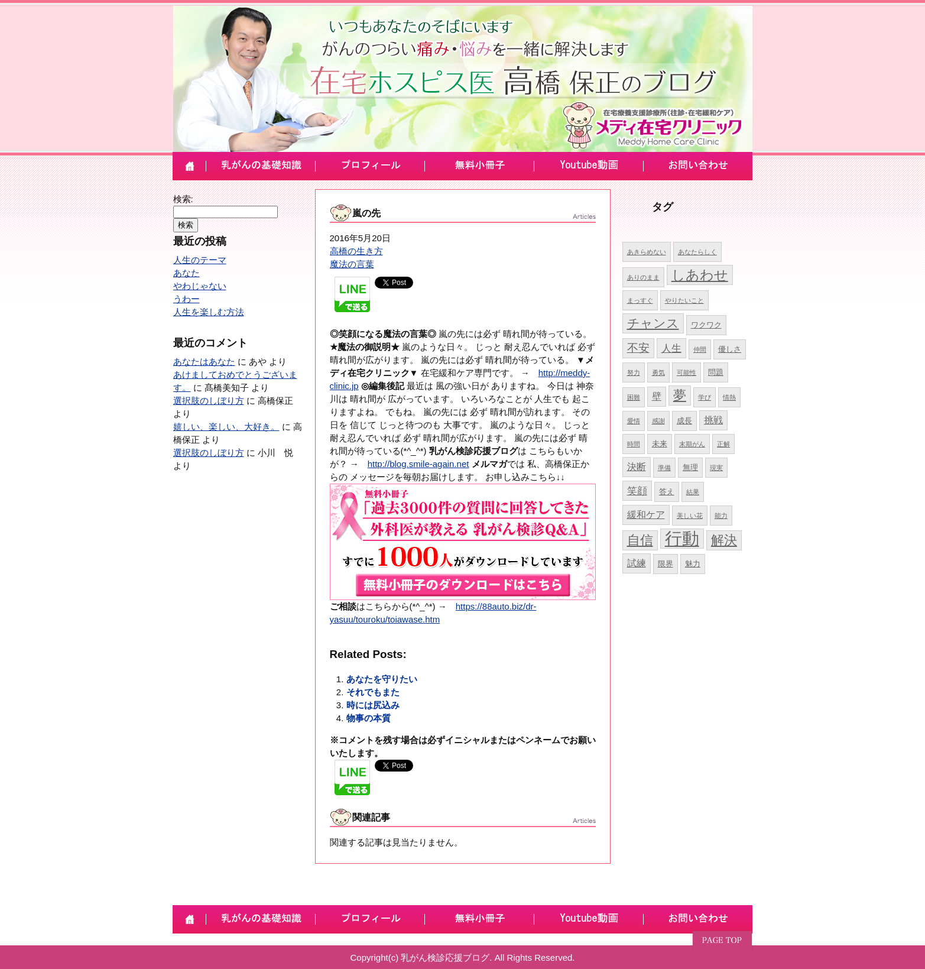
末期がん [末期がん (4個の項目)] (692, 444)
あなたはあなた (204, 362)
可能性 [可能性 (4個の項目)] (686, 372)
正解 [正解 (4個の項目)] (723, 444)
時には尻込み (373, 705)
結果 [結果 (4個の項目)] (692, 491)
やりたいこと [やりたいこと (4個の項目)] (684, 300)
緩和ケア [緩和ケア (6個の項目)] (646, 515)
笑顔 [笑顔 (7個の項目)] (637, 491)
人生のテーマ (199, 260)
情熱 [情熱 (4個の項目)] (729, 397)
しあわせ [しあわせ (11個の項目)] (699, 275)
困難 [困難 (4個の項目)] (633, 397)
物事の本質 (368, 718)
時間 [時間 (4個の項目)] (633, 444)
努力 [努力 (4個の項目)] (633, 372)
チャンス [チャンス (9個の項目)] (653, 323)
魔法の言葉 (352, 264)
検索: (183, 199)
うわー (186, 299)
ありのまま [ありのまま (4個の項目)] (643, 277)
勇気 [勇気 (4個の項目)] (658, 372)
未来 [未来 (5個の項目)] (659, 443)
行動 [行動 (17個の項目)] (682, 538)
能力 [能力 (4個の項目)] (721, 515)
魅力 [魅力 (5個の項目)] (692, 563)
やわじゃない (199, 286)
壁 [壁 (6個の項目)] (656, 396)
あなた (186, 273)
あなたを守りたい (381, 679)
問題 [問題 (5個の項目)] (715, 372)
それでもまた (373, 692)
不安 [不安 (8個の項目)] (638, 348)
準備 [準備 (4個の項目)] (664, 467)
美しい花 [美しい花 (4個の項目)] (690, 515)
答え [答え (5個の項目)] (666, 491)
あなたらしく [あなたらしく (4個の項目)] (697, 251)
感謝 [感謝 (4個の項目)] (658, 420)
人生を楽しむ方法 (208, 312)
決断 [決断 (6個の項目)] (636, 467)
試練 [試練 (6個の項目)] (636, 563)
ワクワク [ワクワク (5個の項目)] (706, 324)
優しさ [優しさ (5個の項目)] (729, 349)
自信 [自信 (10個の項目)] (640, 540)
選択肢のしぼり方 (208, 401)
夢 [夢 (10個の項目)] (679, 395)
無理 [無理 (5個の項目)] (690, 467)
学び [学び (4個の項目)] (704, 397)
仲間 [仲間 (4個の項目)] (699, 349)
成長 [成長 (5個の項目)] (684, 420)
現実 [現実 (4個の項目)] (716, 467)
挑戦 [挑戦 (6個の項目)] (713, 420)
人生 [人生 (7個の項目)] (671, 348)
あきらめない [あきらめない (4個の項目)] (646, 251)
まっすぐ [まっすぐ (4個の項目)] (640, 300)
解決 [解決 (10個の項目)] (724, 540)
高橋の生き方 (356, 251)
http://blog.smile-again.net (418, 464)
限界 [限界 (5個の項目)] (665, 563)
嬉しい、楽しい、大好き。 (226, 427)
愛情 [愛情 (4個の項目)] (633, 420)
